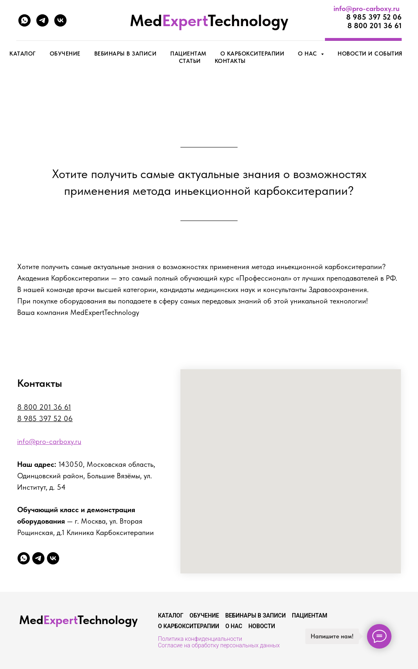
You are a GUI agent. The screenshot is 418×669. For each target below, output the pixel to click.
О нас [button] (308, 53)
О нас (233, 626)
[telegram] (42, 20)
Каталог (170, 615)
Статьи (190, 61)
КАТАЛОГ (22, 53)
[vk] (60, 20)
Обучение (65, 53)
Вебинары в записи (125, 53)
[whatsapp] (24, 20)
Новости (261, 626)
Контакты (230, 61)
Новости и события (370, 53)
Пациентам (188, 53)
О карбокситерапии (252, 53)
